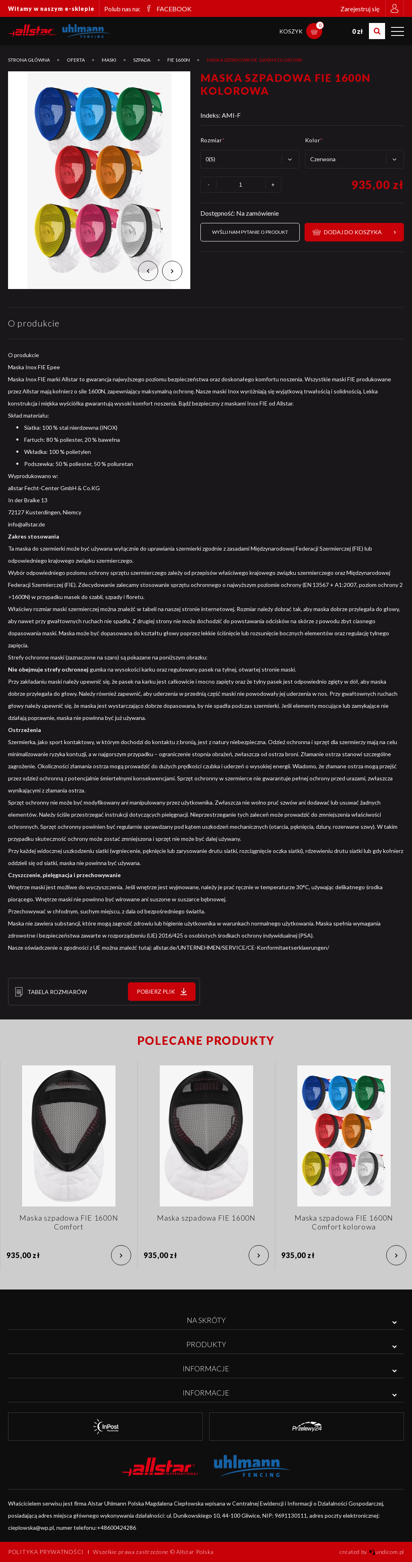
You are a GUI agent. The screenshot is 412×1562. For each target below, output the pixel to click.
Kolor (314, 140)
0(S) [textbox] (210, 159)
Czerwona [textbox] (323, 159)
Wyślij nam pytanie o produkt (250, 232)
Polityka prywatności (46, 1551)
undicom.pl (386, 1551)
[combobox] (249, 159)
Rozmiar (212, 140)
